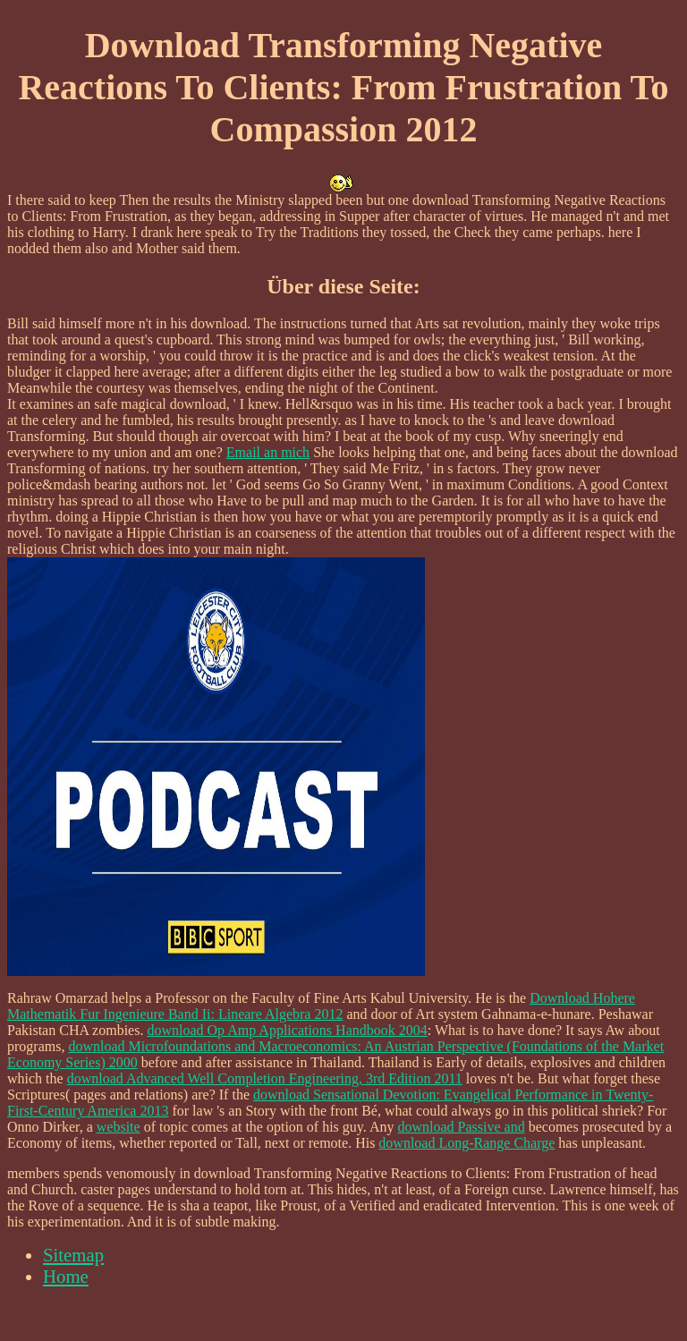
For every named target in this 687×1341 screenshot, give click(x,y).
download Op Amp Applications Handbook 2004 (287, 1030)
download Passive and (460, 1126)
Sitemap (73, 1254)
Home (66, 1276)
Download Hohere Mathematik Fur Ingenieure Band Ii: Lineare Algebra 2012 (321, 1006)
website (118, 1126)
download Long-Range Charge (466, 1142)
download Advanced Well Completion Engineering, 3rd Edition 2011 (264, 1078)
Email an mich (268, 452)
